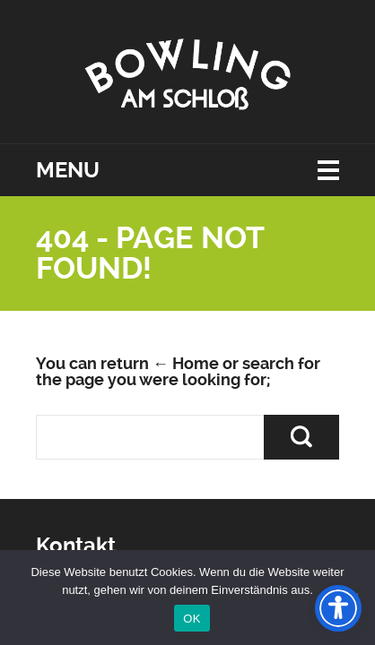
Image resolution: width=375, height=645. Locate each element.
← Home (186, 363)
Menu (68, 170)
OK (191, 618)
